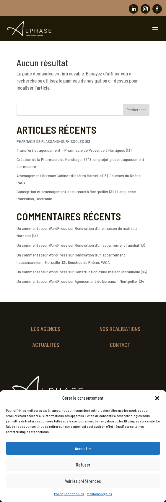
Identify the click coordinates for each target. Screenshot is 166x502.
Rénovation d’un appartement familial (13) (110, 245)
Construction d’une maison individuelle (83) (111, 271)
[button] (157, 398)
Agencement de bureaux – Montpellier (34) (110, 281)
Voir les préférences (83, 481)
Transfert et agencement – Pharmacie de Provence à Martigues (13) (74, 150)
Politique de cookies (69, 494)
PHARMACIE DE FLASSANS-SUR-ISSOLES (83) (54, 141)
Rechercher (136, 109)
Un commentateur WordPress (42, 228)
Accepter (83, 448)
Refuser (83, 464)
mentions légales (99, 494)
